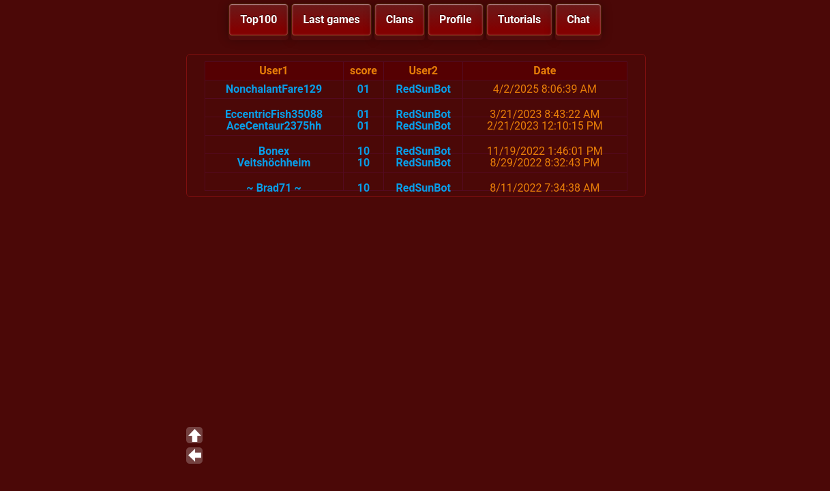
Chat (578, 19)
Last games (331, 19)
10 (363, 151)
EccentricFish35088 (274, 114)
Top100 (258, 19)
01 (363, 89)
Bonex (273, 151)
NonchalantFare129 (274, 89)
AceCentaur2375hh (273, 125)
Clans (399, 19)
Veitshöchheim (274, 162)
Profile (455, 19)
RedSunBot (423, 89)
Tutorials (520, 19)
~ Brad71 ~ (273, 187)
